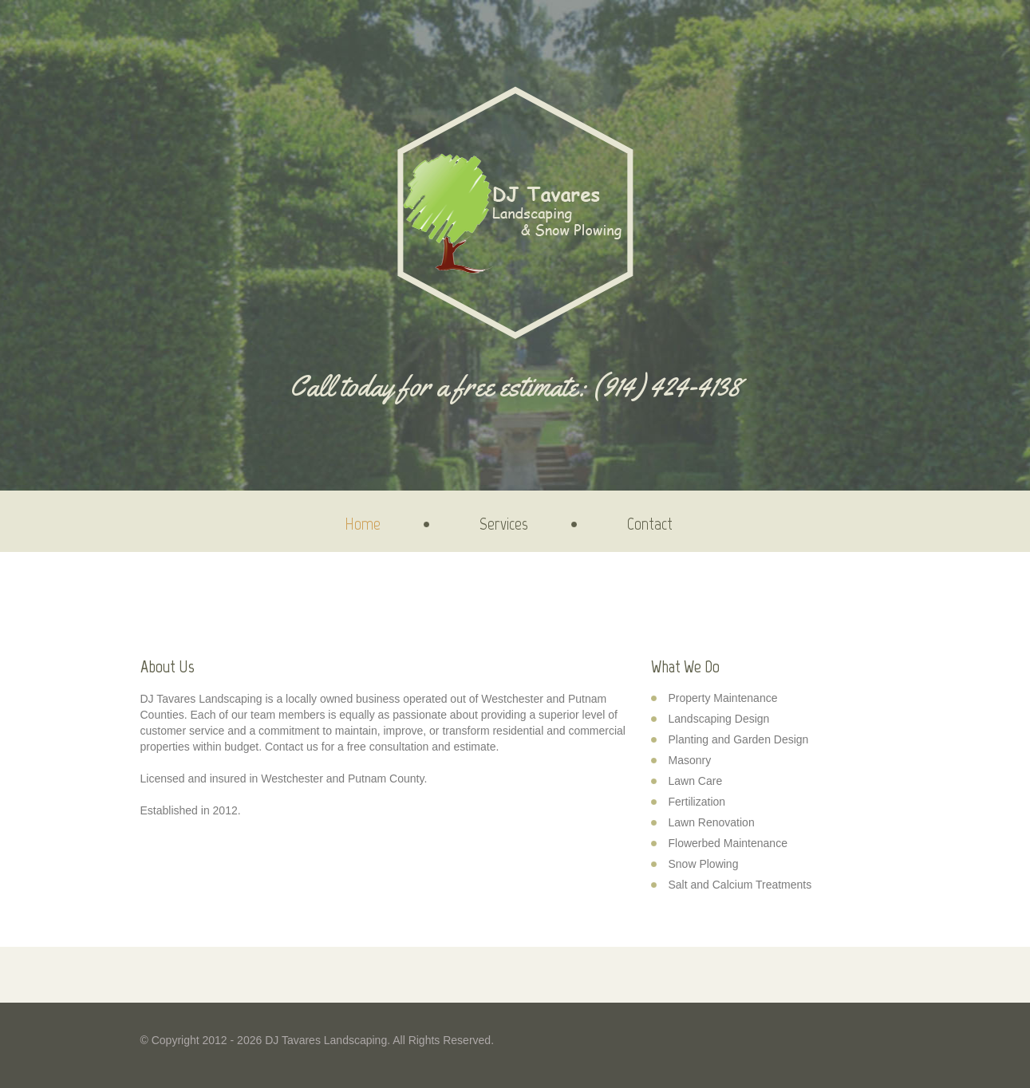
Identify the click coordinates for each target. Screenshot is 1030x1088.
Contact (650, 523)
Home (363, 523)
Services (503, 523)
